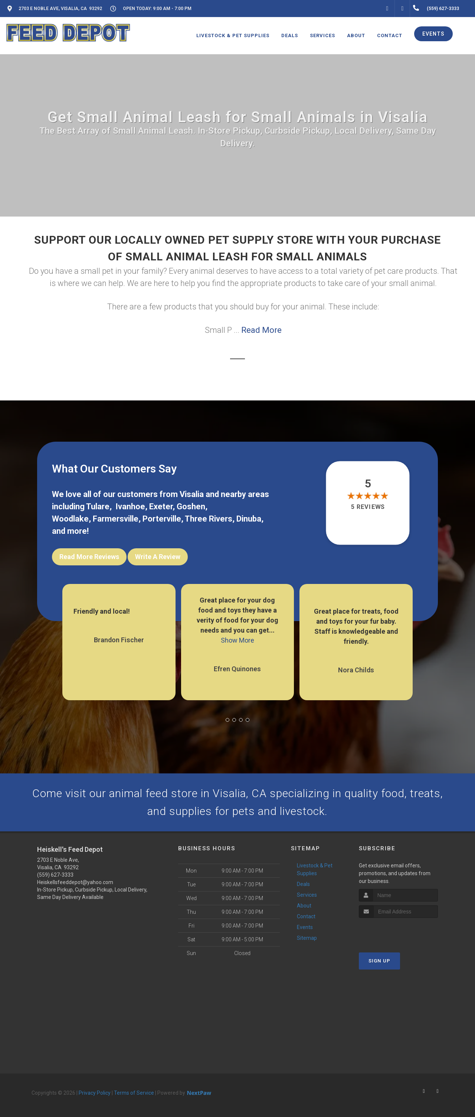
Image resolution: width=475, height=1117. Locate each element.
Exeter (161, 506)
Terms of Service (134, 1093)
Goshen (191, 506)
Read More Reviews (89, 557)
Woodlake (70, 518)
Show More (237, 640)
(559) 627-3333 (55, 875)
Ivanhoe (130, 506)
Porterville (161, 518)
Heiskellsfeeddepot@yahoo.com (75, 882)
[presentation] (398, 932)
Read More (261, 330)
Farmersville (115, 518)
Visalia (192, 494)
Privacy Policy (95, 1093)
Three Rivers (208, 518)
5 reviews (368, 507)
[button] (227, 720)
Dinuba (248, 518)
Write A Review (157, 557)
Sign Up (379, 961)
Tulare (97, 506)
